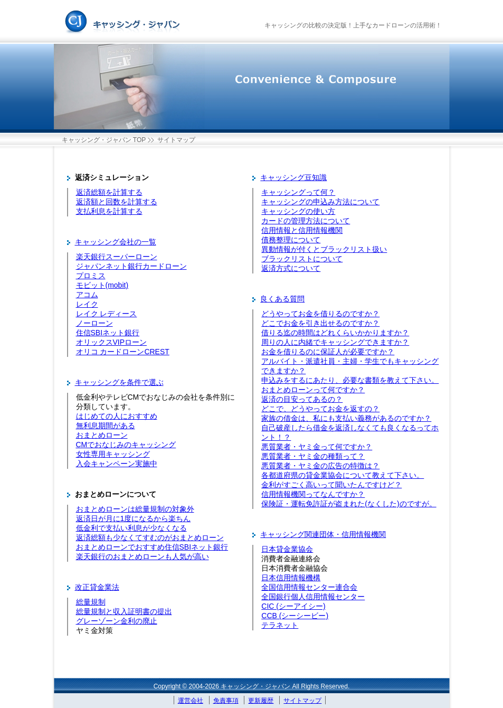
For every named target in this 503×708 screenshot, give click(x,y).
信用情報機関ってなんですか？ (313, 494)
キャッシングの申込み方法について (320, 201)
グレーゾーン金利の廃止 (116, 621)
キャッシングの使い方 (298, 211)
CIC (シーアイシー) (293, 606)
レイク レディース (106, 313)
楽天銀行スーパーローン (116, 256)
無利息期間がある (105, 425)
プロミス (91, 275)
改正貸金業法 (97, 587)
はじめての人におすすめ (116, 416)
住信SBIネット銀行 (108, 332)
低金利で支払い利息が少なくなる (131, 528)
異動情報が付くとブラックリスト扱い (324, 249)
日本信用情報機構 (290, 577)
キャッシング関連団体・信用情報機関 (323, 534)
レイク (87, 304)
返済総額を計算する (109, 192)
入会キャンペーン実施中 (116, 463)
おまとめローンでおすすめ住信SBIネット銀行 (152, 547)
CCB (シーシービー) (294, 615)
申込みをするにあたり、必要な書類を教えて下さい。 (350, 380)
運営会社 (190, 700)
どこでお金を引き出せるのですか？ (320, 323)
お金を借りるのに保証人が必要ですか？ (327, 351)
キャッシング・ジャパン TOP (104, 140)
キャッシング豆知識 (293, 177)
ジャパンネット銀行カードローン (131, 266)
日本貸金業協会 (287, 549)
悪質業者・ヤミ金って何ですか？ (316, 446)
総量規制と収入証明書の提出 (124, 611)
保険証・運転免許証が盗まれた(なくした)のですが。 (348, 503)
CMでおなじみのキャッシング (126, 444)
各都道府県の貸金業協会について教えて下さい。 (342, 475)
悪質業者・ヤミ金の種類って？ (313, 456)
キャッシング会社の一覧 (115, 242)
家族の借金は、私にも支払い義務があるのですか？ (346, 418)
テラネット (279, 625)
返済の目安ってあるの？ (302, 399)
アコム (87, 294)
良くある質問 (282, 299)
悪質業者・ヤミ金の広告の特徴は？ (320, 465)
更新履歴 (260, 700)
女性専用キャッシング (113, 454)
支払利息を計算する (109, 211)
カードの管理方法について (305, 220)
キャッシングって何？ (298, 192)
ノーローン (94, 323)
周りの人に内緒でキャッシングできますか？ (335, 342)
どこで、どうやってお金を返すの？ (320, 408)
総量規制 (91, 602)
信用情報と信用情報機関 (302, 230)
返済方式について (290, 268)
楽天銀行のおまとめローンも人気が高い (142, 556)
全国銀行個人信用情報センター (313, 596)
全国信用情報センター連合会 (309, 587)
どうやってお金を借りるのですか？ (320, 313)
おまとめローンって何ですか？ (313, 389)
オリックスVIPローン (111, 342)
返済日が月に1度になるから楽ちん (133, 518)
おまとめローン (102, 435)
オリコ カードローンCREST (122, 351)
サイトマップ (302, 700)
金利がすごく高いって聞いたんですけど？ (331, 484)
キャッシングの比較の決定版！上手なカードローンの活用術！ (353, 25)
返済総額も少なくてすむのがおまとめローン (150, 537)
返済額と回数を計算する (116, 201)
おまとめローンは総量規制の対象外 (135, 509)
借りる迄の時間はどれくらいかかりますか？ (335, 332)
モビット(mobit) (102, 285)
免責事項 (226, 700)
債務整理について (290, 239)
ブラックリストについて (302, 258)
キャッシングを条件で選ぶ (119, 382)
